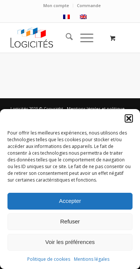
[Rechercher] (65, 38)
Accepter (70, 201)
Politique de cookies (48, 259)
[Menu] (83, 38)
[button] (129, 118)
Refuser (70, 221)
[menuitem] (56, 5)
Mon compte (56, 5)
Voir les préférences (70, 242)
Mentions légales (91, 259)
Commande (89, 5)
